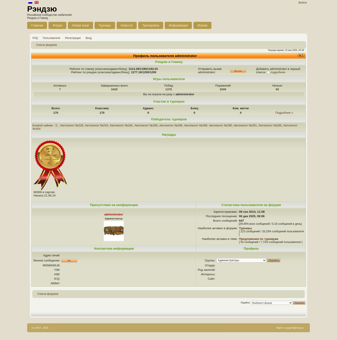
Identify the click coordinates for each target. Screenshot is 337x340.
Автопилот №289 (195, 125)
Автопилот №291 (245, 125)
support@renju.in (294, 327)
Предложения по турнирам (258, 239)
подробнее (277, 72)
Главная (37, 25)
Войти (303, 2)
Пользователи (51, 38)
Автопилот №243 (96, 125)
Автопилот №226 (71, 125)
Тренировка (150, 25)
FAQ (35, 38)
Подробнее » (284, 112)
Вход (89, 38)
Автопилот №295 (270, 125)
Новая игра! (80, 25)
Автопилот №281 (121, 125)
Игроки (202, 25)
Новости (127, 25)
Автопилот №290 (220, 125)
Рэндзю (42, 8)
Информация (178, 25)
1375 (168, 89)
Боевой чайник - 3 (44, 125)
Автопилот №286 (171, 125)
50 (277, 89)
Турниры (105, 25)
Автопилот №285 (146, 125)
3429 (114, 89)
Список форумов (46, 45)
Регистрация (73, 38)
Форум (57, 25)
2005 (223, 89)
